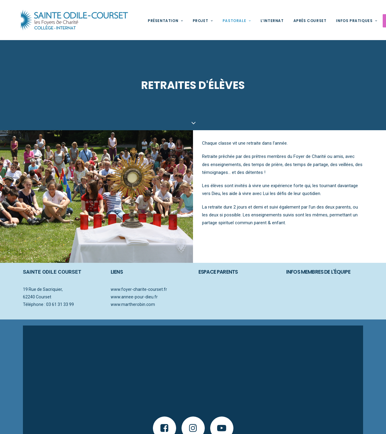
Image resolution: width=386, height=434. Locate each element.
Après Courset (301, 20)
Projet (194, 20)
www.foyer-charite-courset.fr (139, 289)
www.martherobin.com (133, 303)
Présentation (156, 20)
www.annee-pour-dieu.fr (134, 296)
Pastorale (228, 20)
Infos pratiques (347, 20)
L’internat (263, 20)
